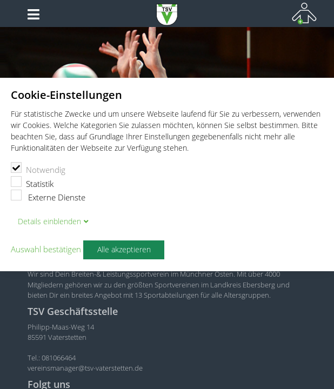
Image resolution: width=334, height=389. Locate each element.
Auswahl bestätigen (46, 249)
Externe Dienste (48, 196)
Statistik (32, 182)
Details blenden (49, 221)
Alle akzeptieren (124, 249)
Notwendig (38, 168)
